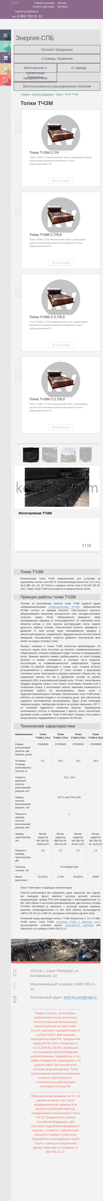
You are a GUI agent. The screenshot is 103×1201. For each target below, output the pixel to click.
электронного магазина (79, 925)
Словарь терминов (57, 58)
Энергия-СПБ (34, 37)
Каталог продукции (57, 49)
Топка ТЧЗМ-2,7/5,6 (45, 235)
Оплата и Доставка (43, 6)
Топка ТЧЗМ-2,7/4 (44, 152)
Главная (24, 94)
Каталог (62, 3)
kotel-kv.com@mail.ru (27, 11)
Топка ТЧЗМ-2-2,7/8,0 (47, 399)
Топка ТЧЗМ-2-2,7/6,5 (47, 317)
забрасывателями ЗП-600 (64, 607)
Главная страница (44, 3)
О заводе (78, 68)
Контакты (62, 6)
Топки (59, 94)
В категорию (61, 180)
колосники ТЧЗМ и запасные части (78, 921)
